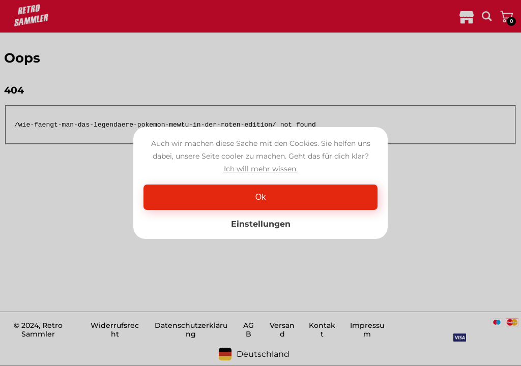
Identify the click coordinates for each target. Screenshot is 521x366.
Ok (260, 197)
